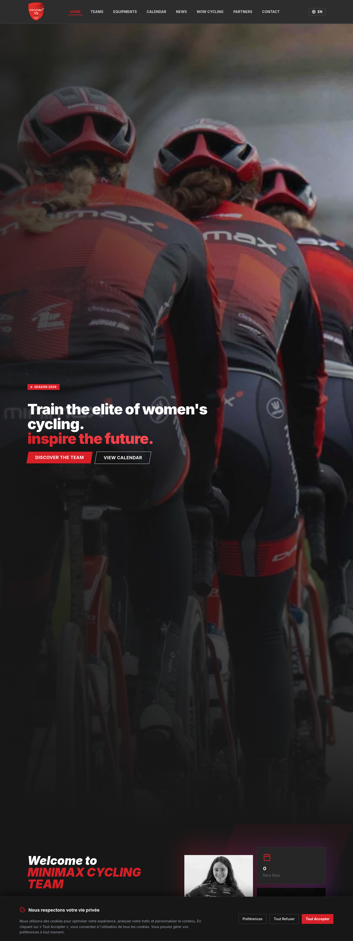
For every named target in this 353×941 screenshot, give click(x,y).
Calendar (156, 12)
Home (75, 12)
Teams (97, 12)
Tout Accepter (317, 917)
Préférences (253, 917)
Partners (242, 12)
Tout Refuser (284, 917)
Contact (271, 12)
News (181, 12)
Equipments (125, 12)
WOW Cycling (210, 12)
